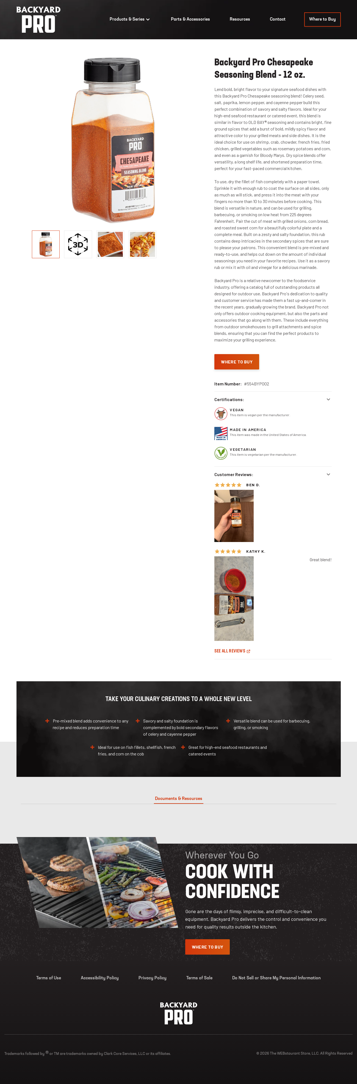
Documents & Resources (178, 799)
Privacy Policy (153, 978)
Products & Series (130, 19)
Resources (240, 19)
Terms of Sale (199, 978)
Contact (278, 19)
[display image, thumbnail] (77, 244)
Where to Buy (322, 19)
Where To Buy (237, 361)
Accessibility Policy (100, 978)
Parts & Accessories (190, 19)
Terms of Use (48, 978)
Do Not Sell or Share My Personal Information (276, 978)
